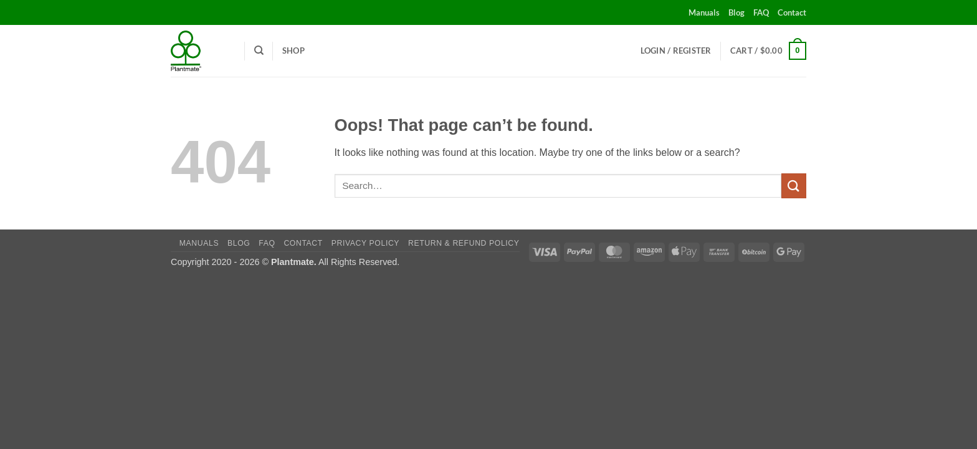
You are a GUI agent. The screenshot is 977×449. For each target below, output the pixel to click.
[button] (676, 50)
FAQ (761, 12)
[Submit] (793, 185)
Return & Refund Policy (464, 243)
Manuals (704, 12)
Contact (792, 12)
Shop (293, 51)
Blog (736, 12)
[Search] (259, 50)
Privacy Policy (365, 243)
